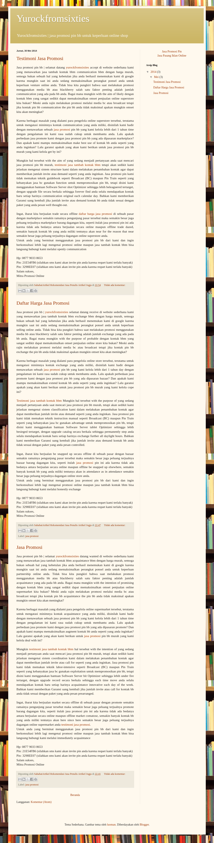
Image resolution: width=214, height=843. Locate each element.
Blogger (144, 824)
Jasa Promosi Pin (172, 51)
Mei (156, 77)
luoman (111, 824)
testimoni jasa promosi (75, 724)
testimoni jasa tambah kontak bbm (77, 165)
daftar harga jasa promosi (95, 213)
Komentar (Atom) (41, 802)
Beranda (75, 795)
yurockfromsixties (77, 67)
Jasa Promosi (29, 547)
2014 (154, 71)
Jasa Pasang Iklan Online (171, 55)
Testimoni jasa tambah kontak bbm (39, 400)
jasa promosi (62, 129)
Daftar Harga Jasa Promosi (42, 303)
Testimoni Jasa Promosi (39, 58)
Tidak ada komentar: (114, 285)
